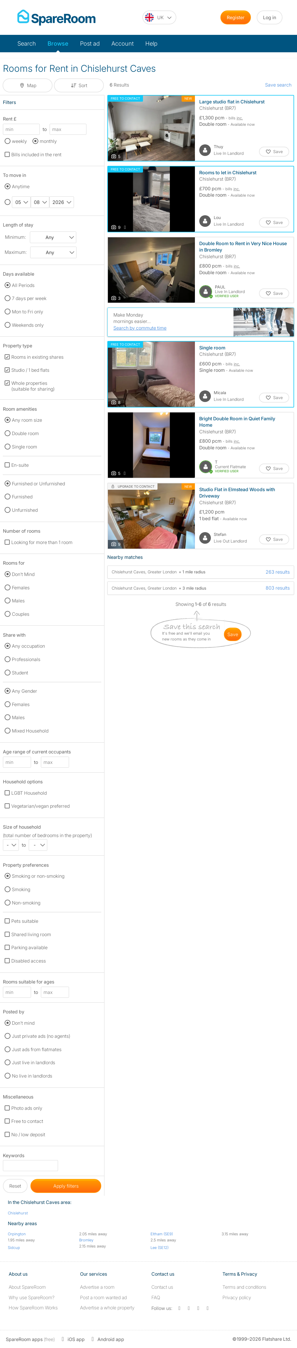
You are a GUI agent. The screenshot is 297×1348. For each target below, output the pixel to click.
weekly (19, 141)
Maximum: (16, 252)
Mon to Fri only (27, 312)
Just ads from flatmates (36, 1049)
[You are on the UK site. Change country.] (159, 17)
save (232, 634)
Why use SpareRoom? (32, 1297)
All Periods (23, 285)
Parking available (29, 947)
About (27, 1287)
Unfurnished (25, 510)
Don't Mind (23, 574)
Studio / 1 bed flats (30, 370)
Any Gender (24, 691)
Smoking (21, 889)
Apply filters (66, 1186)
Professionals (26, 659)
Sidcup (14, 1247)
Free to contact (27, 1121)
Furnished (22, 497)
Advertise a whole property (107, 1308)
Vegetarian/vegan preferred (40, 806)
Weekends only (28, 325)
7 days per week (29, 298)
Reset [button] (15, 1186)
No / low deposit (28, 1134)
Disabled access (28, 961)
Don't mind (23, 1023)
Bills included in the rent (36, 154)
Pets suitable (24, 921)
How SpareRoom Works (33, 1308)
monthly (48, 141)
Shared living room (31, 934)
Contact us (162, 1287)
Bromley (86, 1240)
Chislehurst (18, 1213)
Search (26, 43)
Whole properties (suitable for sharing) (33, 386)
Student (20, 673)
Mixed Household (30, 731)
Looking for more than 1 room (42, 542)
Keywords (13, 1156)
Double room (25, 433)
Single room (24, 447)
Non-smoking (26, 903)
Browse (58, 43)
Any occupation (28, 646)
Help (151, 43)
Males (18, 601)
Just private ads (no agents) (41, 1036)
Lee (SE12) (160, 1247)
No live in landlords (32, 1076)
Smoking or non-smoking (38, 876)
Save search (278, 85)
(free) (30, 1339)
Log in (269, 17)
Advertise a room (97, 1287)
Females (21, 587)
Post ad (90, 43)
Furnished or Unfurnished (38, 484)
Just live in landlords (33, 1062)
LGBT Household (29, 793)
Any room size (27, 420)
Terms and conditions (244, 1287)
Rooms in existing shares (37, 357)
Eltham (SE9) (162, 1234)
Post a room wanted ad (103, 1297)
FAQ (155, 1297)
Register (236, 17)
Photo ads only (26, 1108)
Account (122, 43)
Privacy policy (236, 1297)
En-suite (20, 465)
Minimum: (15, 237)
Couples (20, 614)
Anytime (21, 186)
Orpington (17, 1234)
